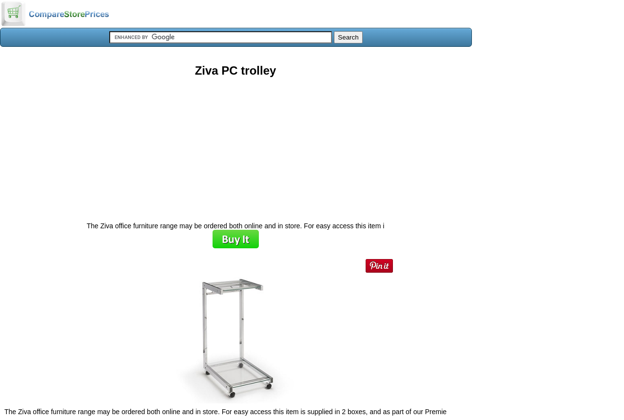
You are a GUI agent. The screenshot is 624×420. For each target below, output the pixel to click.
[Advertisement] (235, 146)
